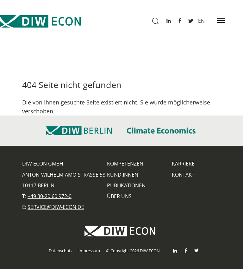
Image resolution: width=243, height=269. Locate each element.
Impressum (89, 250)
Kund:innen (122, 174)
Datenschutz (60, 250)
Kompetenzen (125, 163)
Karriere (183, 163)
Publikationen (126, 185)
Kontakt (183, 174)
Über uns (119, 196)
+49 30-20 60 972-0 (50, 196)
